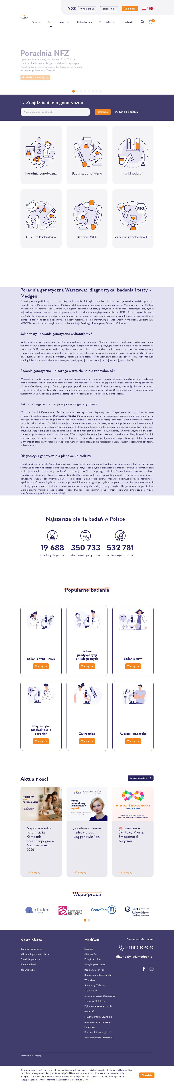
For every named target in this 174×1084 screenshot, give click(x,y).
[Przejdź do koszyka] (151, 22)
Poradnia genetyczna (31, 959)
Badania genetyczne (31, 949)
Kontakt (127, 22)
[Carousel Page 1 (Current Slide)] (85, 920)
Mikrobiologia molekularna (34, 954)
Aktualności (84, 22)
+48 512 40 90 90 (140, 948)
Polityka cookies (92, 959)
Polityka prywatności (95, 965)
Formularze (106, 22)
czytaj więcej (33, 872)
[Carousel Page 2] (89, 920)
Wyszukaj (103, 112)
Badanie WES (27, 970)
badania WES (64, 431)
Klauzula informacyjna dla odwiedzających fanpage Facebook (98, 1022)
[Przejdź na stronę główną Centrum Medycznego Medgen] (24, 17)
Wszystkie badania (126, 112)
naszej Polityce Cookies (79, 1080)
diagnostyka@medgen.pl (135, 957)
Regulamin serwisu (94, 970)
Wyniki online (87, 9)
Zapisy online (109, 9)
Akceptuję (147, 1075)
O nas (50, 24)
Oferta (36, 22)
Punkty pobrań (28, 965)
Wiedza (64, 22)
